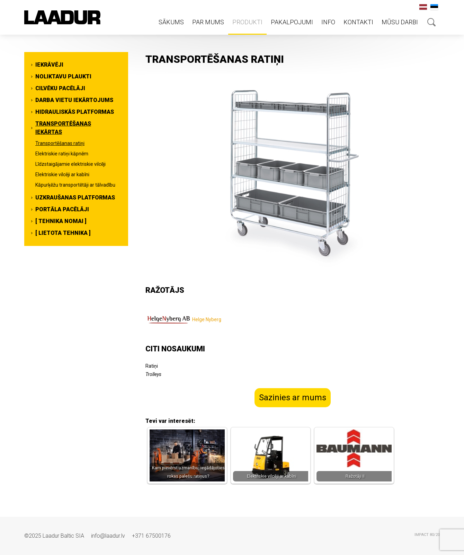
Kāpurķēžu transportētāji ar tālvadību (75, 185)
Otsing (431, 22)
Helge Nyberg (206, 319)
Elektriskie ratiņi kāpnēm (61, 153)
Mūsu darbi (400, 22)
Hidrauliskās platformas (74, 112)
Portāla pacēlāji (62, 209)
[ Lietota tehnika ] (62, 233)
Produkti (247, 22)
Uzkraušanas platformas (75, 197)
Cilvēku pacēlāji (60, 88)
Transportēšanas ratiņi (59, 143)
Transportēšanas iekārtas (63, 127)
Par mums (208, 22)
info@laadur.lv (108, 535)
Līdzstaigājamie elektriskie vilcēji (70, 164)
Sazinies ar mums (292, 397)
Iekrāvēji (49, 64)
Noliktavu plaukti (63, 76)
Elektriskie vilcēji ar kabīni (62, 174)
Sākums (171, 22)
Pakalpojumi (292, 22)
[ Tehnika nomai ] (60, 221)
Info (328, 22)
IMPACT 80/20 (427, 534)
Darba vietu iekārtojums (74, 100)
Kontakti (358, 22)
